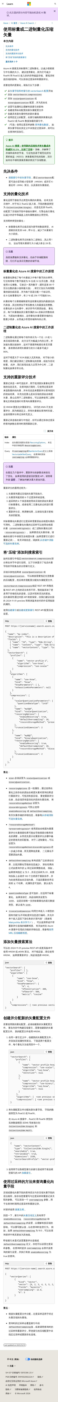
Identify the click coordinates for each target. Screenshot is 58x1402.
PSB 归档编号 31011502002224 (19, 1376)
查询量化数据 (41, 124)
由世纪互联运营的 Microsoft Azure (20, 1381)
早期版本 (23, 1385)
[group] (29, 695)
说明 (13, 479)
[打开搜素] (55, 3)
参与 (41, 1385)
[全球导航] (3, 3)
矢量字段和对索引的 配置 (29, 90)
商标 (7, 1393)
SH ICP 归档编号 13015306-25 (19, 1372)
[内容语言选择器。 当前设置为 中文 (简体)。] (13, 1359)
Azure (5, 23)
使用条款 (38, 1389)
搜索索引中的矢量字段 (20, 177)
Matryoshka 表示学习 (19, 922)
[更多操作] (52, 23)
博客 (32, 1385)
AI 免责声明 (11, 1385)
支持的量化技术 (12, 49)
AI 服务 (14, 23)
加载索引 (26, 1172)
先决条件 (9, 46)
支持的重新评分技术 (14, 53)
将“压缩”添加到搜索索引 (16, 57)
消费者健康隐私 (22, 1389)
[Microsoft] (29, 4)
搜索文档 (19, 1209)
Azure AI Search (27, 23)
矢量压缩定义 (30, 1215)
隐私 (39, 1376)
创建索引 (12, 610)
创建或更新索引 (26, 610)
